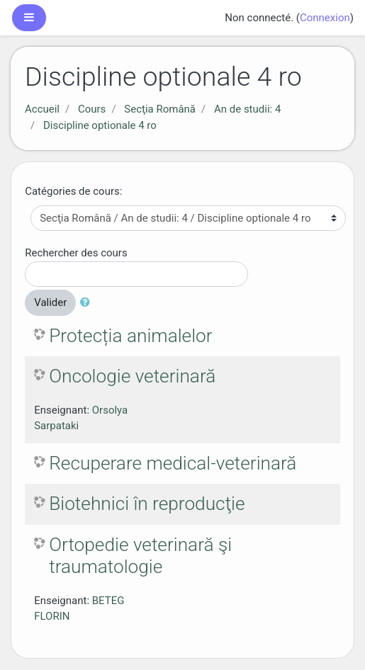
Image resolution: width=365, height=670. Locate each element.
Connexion (325, 17)
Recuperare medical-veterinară (172, 463)
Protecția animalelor (130, 335)
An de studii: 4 (247, 109)
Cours (92, 109)
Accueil (42, 109)
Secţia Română (160, 109)
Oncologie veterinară (132, 376)
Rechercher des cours (76, 252)
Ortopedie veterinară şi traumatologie (140, 556)
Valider (50, 302)
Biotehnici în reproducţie (147, 503)
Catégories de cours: (73, 191)
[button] (88, 303)
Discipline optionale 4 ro (100, 125)
